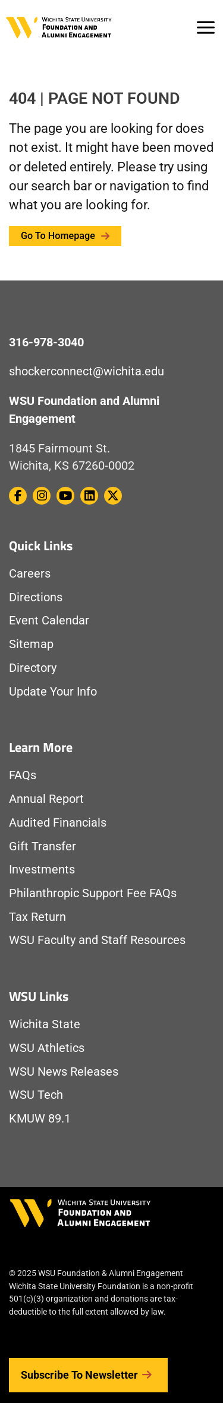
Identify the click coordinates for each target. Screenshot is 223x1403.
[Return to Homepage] (58, 26)
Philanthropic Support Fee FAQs (93, 893)
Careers (30, 574)
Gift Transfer (42, 846)
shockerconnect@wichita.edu (86, 371)
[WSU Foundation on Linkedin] (89, 496)
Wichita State (44, 1024)
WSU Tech (36, 1095)
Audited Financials (57, 823)
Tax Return (37, 917)
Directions (35, 597)
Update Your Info (53, 692)
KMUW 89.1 (40, 1118)
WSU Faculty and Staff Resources (97, 940)
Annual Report (46, 799)
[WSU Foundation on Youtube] (65, 496)
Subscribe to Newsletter (88, 1375)
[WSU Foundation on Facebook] (18, 496)
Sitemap (31, 644)
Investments (42, 869)
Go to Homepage (65, 235)
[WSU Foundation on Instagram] (42, 496)
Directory (32, 668)
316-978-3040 (46, 342)
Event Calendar (49, 620)
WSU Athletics (46, 1048)
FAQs (22, 775)
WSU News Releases (63, 1072)
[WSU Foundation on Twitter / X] (113, 496)
